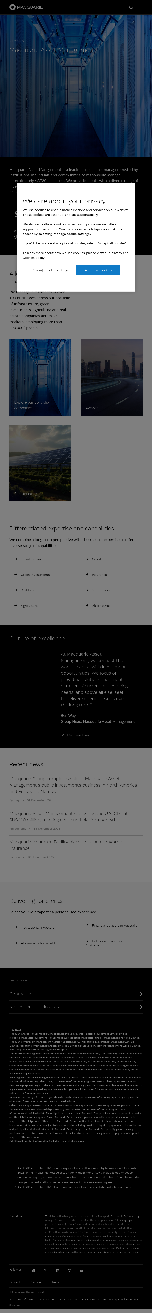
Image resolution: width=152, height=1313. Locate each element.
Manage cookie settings (51, 270)
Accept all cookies (98, 270)
